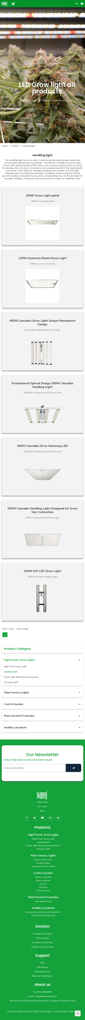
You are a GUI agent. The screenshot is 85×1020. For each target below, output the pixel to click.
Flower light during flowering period (21, 677)
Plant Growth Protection (19, 715)
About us (42, 984)
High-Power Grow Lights (19, 660)
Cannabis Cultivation (42, 933)
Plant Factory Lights (16, 692)
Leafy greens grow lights (43, 866)
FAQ (42, 962)
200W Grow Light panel (42, 195)
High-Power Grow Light (15, 666)
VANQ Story (42, 802)
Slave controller (43, 880)
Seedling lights (43, 863)
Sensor (43, 883)
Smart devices (43, 890)
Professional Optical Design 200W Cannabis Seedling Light (42, 385)
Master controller (43, 877)
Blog (42, 811)
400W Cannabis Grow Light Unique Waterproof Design (42, 322)
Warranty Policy (42, 971)
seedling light (28, 146)
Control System (13, 704)
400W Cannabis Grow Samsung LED (42, 446)
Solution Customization (42, 946)
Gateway (43, 887)
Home (5, 146)
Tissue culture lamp (43, 859)
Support (42, 955)
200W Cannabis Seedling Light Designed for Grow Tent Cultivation (42, 510)
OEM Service (42, 967)
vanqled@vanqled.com (45, 996)
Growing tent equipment (43, 915)
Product (15, 146)
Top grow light (11, 682)
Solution (42, 926)
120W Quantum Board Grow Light (42, 258)
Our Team (42, 806)
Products (42, 827)
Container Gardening (42, 942)
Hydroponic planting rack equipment (43, 912)
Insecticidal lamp (43, 901)
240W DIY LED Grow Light (42, 571)
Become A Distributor (42, 976)
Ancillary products (15, 727)
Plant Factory (42, 938)
